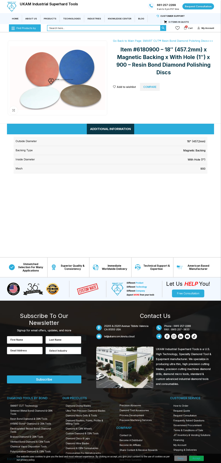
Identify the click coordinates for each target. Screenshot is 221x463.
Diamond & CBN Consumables (82, 448)
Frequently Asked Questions (188, 420)
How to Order (180, 405)
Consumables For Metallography (83, 453)
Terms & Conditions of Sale (188, 430)
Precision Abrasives (130, 405)
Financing (178, 440)
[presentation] (26, 367)
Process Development (132, 415)
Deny (181, 458)
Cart (190, 28)
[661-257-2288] (151, 5)
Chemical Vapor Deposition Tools (28, 446)
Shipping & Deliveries (185, 449)
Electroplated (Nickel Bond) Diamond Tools (30, 430)
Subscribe (44, 379)
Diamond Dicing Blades (78, 405)
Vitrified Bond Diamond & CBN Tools (30, 441)
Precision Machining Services (136, 420)
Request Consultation (185, 415)
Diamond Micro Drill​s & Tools (81, 415)
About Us (31, 18)
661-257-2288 (166, 5)
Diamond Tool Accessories (134, 410)
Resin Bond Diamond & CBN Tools (28, 418)
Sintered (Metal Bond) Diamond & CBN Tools (31, 412)
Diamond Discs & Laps (78, 438)
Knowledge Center (119, 18)
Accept (196, 458)
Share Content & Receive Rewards (139, 450)
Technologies (72, 18)
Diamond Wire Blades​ (77, 443)
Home (15, 18)
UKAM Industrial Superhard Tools (49, 4)
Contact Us (126, 435)
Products (50, 18)
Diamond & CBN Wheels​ (79, 428)
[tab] (110, 129)
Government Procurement (187, 425)
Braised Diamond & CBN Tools (26, 436)
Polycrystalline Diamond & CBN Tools (30, 451)
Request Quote (181, 410)
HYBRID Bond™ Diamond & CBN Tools (30, 423)
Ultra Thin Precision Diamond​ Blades (85, 410)
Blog (141, 18)
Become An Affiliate (130, 445)
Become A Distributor (131, 440)
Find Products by (23, 28)
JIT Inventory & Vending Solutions (191, 435)
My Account (179, 445)
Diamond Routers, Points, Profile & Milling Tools (84, 422)
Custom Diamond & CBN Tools (82, 433)
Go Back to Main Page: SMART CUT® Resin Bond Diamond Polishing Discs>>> (163, 40)
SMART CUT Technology (24, 405)
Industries (94, 18)
